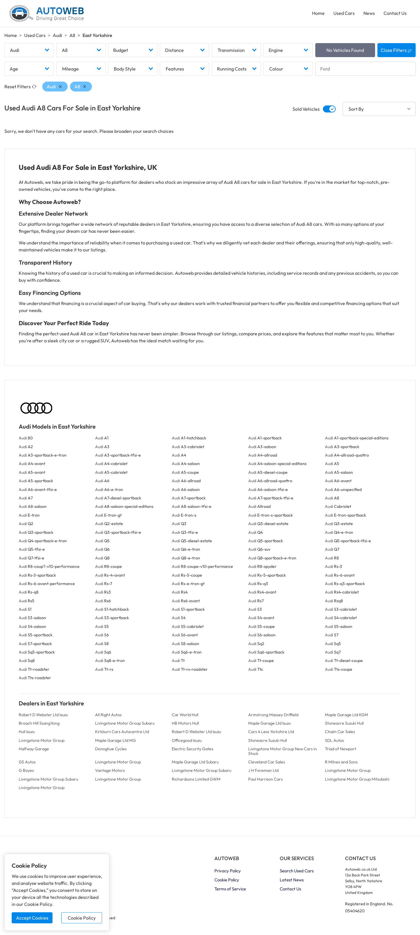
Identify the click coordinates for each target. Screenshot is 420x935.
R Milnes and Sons (341, 762)
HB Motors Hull (185, 723)
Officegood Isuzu (187, 740)
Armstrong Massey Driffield (273, 714)
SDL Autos (334, 740)
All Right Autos (108, 714)
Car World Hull (185, 714)
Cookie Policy (82, 918)
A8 (72, 35)
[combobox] (29, 50)
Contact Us (395, 13)
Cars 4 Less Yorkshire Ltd (271, 732)
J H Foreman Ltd (263, 770)
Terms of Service (230, 889)
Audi (57, 35)
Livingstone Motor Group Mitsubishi (357, 779)
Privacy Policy (227, 871)
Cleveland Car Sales (266, 762)
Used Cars (344, 13)
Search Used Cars (297, 871)
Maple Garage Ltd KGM (346, 714)
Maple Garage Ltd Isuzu (269, 723)
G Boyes (26, 770)
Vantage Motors (110, 770)
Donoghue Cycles (111, 749)
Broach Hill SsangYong (39, 723)
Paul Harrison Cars (265, 779)
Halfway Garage (34, 749)
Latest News (292, 880)
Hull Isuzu (27, 732)
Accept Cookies (32, 918)
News (369, 13)
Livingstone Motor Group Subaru (125, 723)
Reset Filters (20, 87)
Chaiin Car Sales (340, 732)
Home (318, 13)
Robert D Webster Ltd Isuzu (43, 714)
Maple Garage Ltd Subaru (195, 762)
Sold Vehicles (306, 109)
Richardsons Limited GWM (196, 779)
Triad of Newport (340, 749)
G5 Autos (27, 762)
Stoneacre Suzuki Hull (344, 723)
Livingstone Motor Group (41, 740)
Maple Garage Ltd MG (115, 740)
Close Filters (396, 50)
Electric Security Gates (192, 749)
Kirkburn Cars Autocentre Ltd (122, 732)
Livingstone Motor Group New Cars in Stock (282, 751)
